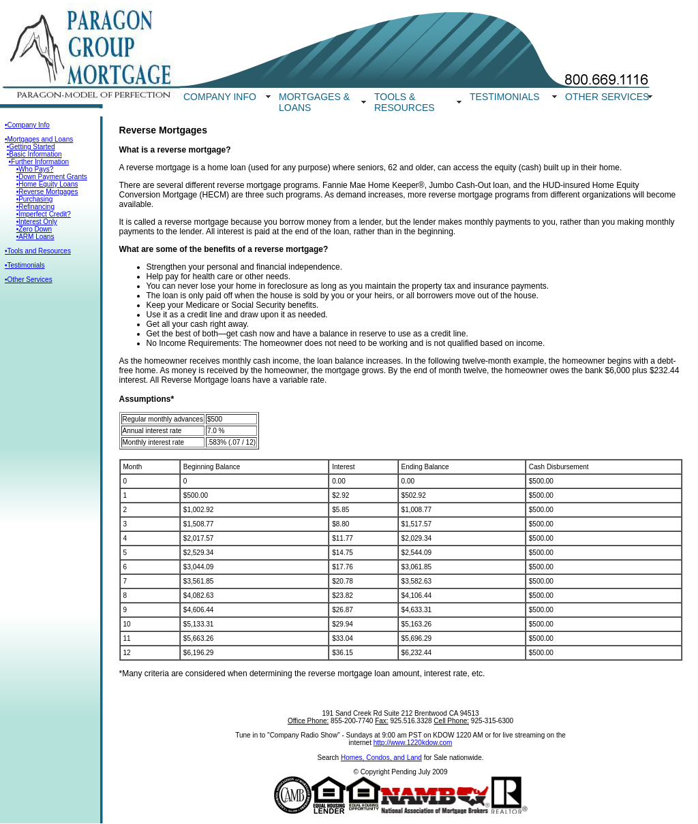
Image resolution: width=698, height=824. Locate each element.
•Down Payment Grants (51, 176)
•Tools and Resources (38, 251)
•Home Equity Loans (47, 184)
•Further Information (39, 161)
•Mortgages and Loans (39, 139)
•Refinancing (35, 206)
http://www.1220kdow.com (413, 742)
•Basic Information (34, 154)
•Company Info (27, 125)
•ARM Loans (35, 236)
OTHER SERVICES (607, 96)
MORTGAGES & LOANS (314, 102)
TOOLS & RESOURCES (404, 102)
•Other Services (28, 279)
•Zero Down (34, 229)
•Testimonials (25, 265)
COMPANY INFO (219, 96)
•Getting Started (31, 146)
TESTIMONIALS (505, 96)
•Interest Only (36, 221)
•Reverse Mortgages (47, 191)
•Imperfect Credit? (43, 214)
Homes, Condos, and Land (381, 757)
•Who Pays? (35, 169)
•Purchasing (34, 199)
